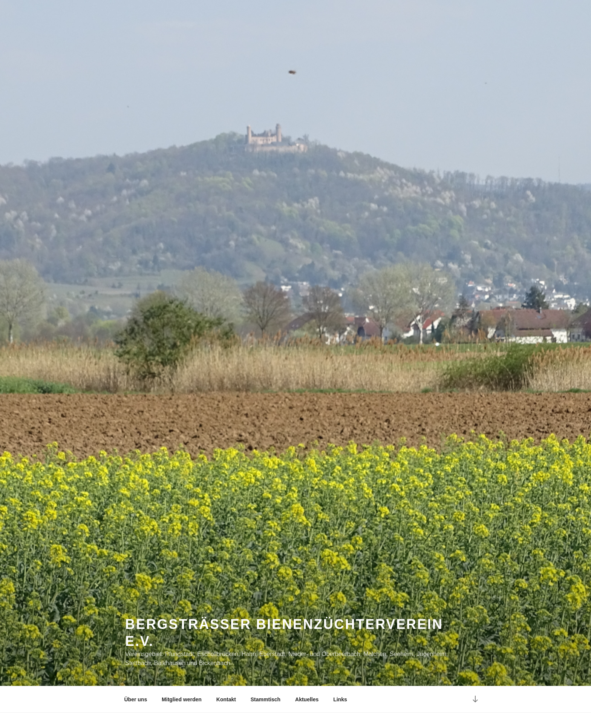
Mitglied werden (182, 699)
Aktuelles (306, 699)
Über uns (135, 699)
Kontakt (226, 699)
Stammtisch (265, 699)
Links (340, 699)
